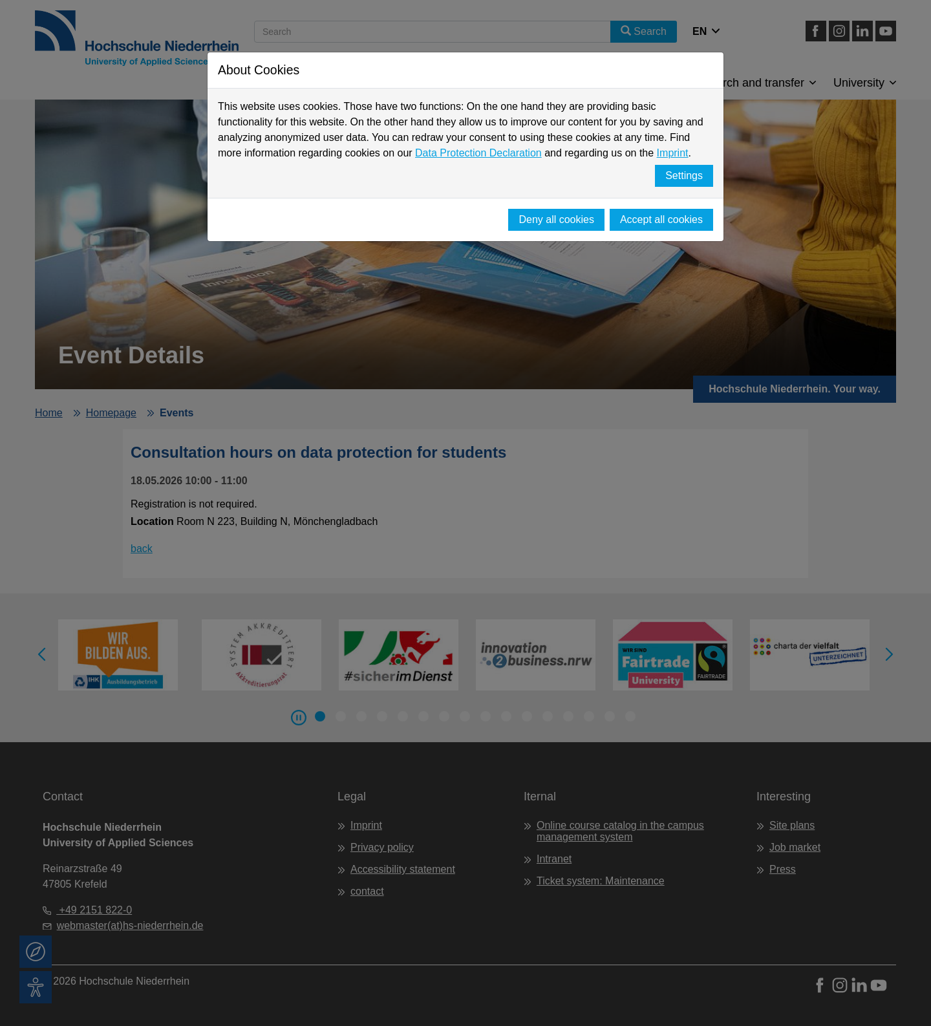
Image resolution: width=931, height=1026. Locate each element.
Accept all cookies (661, 219)
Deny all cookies (556, 219)
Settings (684, 175)
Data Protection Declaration (478, 152)
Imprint (673, 152)
